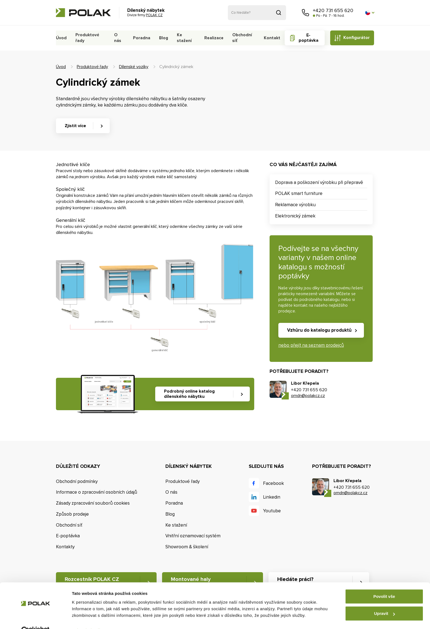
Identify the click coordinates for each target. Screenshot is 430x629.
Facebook (273, 483)
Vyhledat (278, 12)
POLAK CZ (83, 12)
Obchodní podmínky (77, 481)
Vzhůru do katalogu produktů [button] (319, 330)
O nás (117, 37)
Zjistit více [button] (75, 125)
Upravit (384, 601)
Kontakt (271, 37)
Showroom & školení (186, 547)
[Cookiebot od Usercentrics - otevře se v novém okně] (36, 618)
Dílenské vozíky (133, 66)
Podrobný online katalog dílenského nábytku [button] (189, 393)
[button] (369, 12)
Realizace (212, 37)
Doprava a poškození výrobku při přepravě (319, 182)
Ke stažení (183, 37)
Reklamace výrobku (295, 205)
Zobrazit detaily (87, 618)
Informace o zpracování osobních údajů (96, 492)
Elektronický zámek (295, 216)
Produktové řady (86, 37)
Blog (162, 37)
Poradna (141, 37)
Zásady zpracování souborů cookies (93, 503)
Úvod (61, 37)
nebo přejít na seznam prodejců (311, 345)
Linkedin (271, 497)
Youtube (272, 511)
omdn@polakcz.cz (308, 395)
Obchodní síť (240, 37)
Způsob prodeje (72, 514)
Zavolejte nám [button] (305, 12)
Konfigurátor (356, 37)
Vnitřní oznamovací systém (192, 536)
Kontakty (65, 547)
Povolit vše (384, 584)
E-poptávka (307, 37)
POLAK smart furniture (298, 193)
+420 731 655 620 (333, 10)
